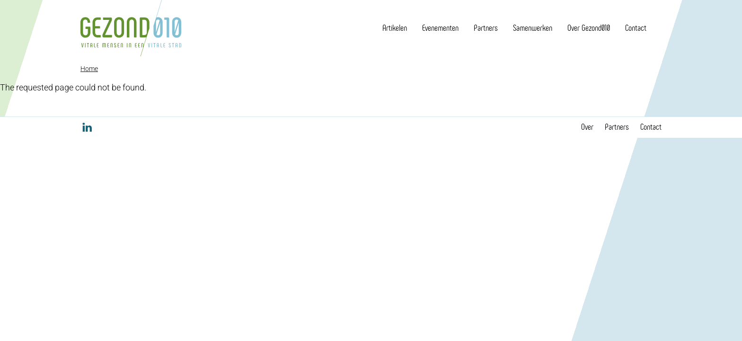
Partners (486, 28)
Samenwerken (532, 28)
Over (587, 127)
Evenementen (440, 28)
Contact (635, 28)
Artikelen (394, 28)
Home (89, 68)
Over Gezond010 (588, 28)
